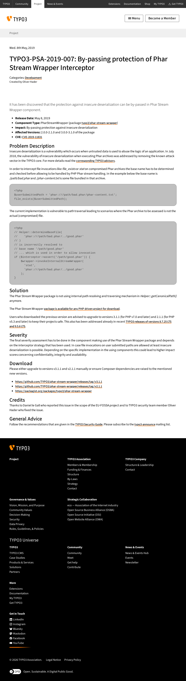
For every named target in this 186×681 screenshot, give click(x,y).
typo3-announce (147, 424)
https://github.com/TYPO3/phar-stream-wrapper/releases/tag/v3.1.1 (61, 381)
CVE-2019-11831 (33, 137)
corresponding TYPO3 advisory (96, 160)
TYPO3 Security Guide (89, 424)
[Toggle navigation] (134, 18)
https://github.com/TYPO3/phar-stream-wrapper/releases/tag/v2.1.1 (61, 386)
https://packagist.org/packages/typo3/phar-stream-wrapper (55, 391)
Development (34, 77)
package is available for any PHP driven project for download (84, 308)
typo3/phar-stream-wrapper (100, 123)
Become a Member (162, 18)
